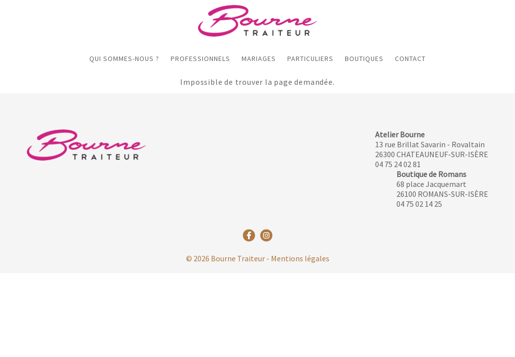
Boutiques (364, 58)
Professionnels (200, 58)
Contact (410, 58)
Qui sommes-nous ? (124, 58)
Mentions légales (300, 258)
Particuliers (310, 58)
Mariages (259, 58)
